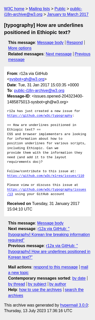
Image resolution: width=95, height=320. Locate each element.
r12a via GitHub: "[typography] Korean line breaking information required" (49, 234)
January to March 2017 (68, 14)
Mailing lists (39, 9)
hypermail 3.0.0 (74, 305)
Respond (75, 42)
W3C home (14, 9)
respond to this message (55, 267)
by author (57, 284)
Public (60, 9)
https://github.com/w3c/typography (39, 116)
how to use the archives (40, 289)
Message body (50, 42)
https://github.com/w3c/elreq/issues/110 (45, 176)
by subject (37, 284)
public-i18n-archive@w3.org (39, 90)
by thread (16, 284)
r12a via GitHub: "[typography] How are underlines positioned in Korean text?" (49, 251)
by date (78, 278)
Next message (59, 54)
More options (20, 48)
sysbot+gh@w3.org (26, 79)
